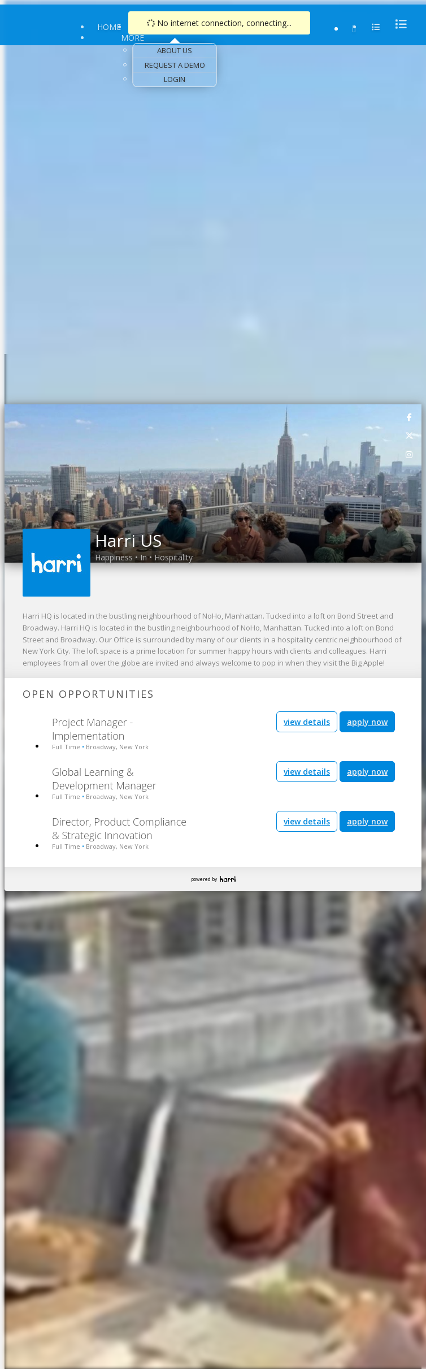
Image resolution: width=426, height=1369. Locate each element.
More (132, 37)
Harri (228, 879)
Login (174, 79)
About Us (174, 50)
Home (109, 26)
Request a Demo (175, 65)
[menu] (397, 24)
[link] (409, 416)
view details (307, 721)
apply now (367, 721)
